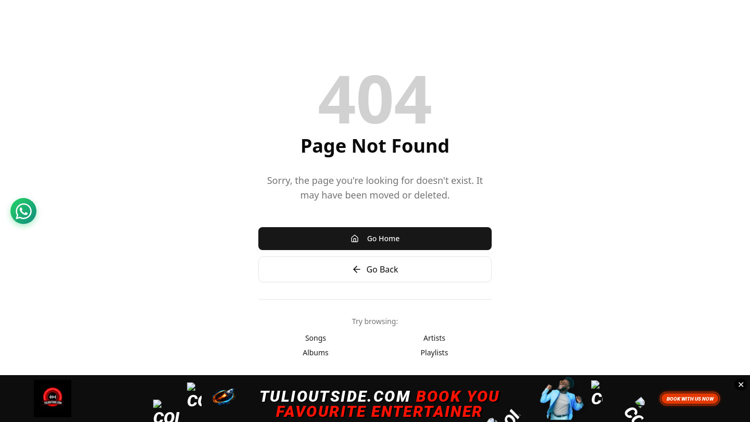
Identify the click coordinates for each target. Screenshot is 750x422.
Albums (316, 352)
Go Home (375, 238)
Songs (315, 338)
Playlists (434, 352)
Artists (434, 338)
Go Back (375, 269)
